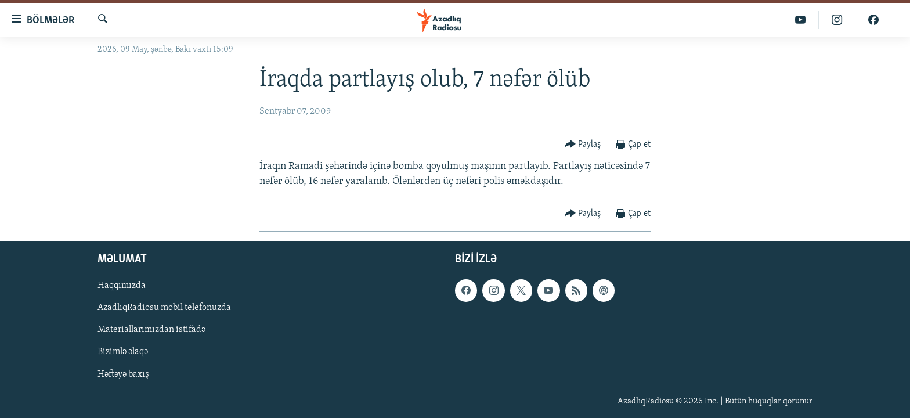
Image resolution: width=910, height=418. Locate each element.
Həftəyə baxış (123, 374)
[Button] (583, 145)
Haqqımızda (122, 285)
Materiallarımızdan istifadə (151, 329)
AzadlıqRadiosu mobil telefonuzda (164, 307)
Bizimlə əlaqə (123, 351)
